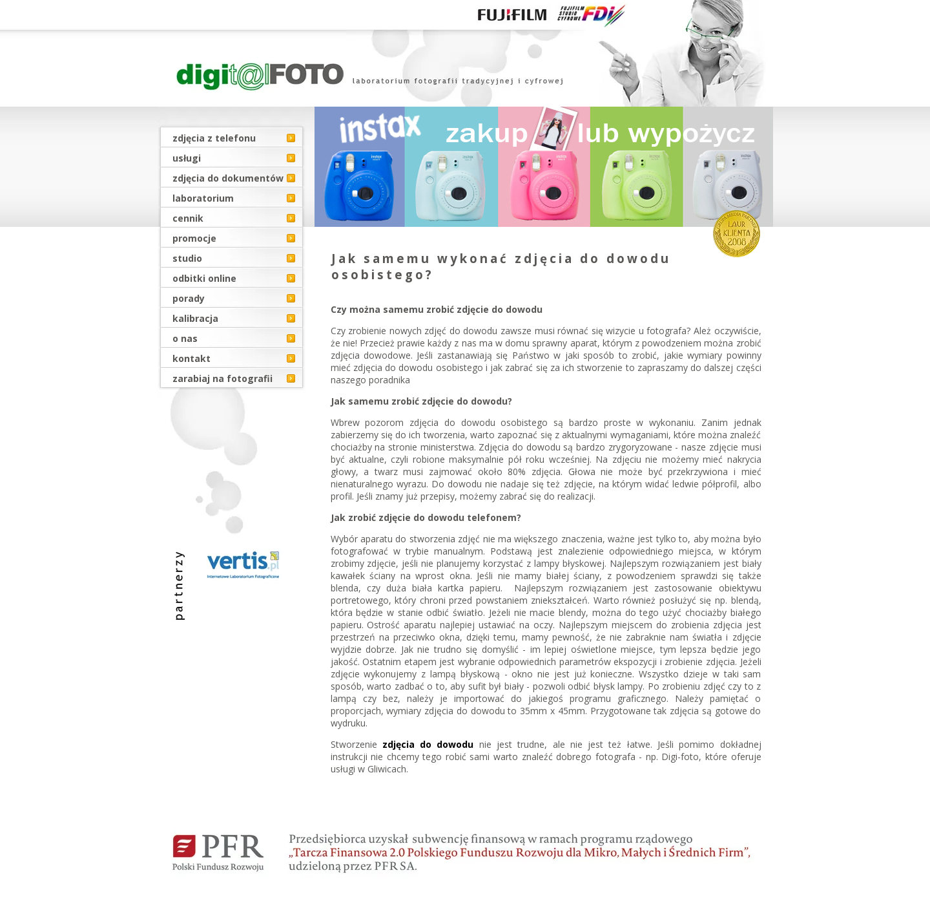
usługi (186, 158)
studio (187, 258)
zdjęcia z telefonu (214, 138)
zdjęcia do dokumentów (228, 178)
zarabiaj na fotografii (222, 378)
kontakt (191, 358)
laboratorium (203, 198)
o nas (185, 338)
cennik (187, 218)
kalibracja (195, 318)
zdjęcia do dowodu (428, 744)
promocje (194, 238)
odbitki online (204, 278)
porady (188, 298)
